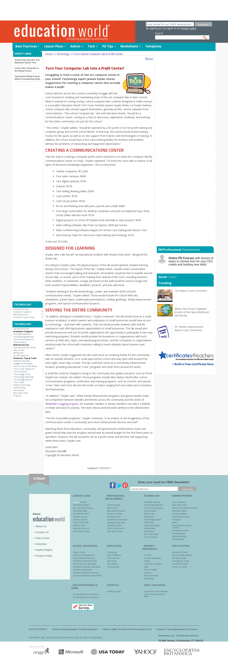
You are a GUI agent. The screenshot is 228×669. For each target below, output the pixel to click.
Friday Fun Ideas (179, 567)
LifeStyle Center (114, 591)
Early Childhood (114, 555)
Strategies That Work (116, 523)
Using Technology (21, 385)
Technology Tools (21, 374)
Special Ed (111, 561)
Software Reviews (21, 360)
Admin (75, 46)
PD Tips (107, 46)
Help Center (42, 538)
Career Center (79, 552)
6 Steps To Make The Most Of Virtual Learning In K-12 (127, 629)
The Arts (147, 555)
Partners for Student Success (185, 508)
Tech (91, 46)
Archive (82, 502)
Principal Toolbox (179, 514)
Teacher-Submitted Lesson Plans (87, 575)
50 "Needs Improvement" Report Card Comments (189, 328)
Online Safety (19, 342)
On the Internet (20, 355)
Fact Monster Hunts (180, 561)
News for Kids (79, 525)
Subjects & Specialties (82, 570)
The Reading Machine (23, 336)
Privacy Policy (43, 555)
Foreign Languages (152, 558)
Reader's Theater (114, 514)
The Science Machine (23, 339)
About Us (40, 526)
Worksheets (129, 46)
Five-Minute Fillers (81, 514)
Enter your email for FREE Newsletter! (164, 482)
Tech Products (20, 371)
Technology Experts (22, 379)
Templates (153, 46)
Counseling (112, 552)
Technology (149, 578)
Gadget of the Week (22, 363)
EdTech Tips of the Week (25, 366)
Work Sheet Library (81, 531)
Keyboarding (19, 387)
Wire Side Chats (20, 393)
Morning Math (178, 539)
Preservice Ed (113, 558)
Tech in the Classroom (24, 368)
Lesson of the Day (81, 522)
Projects (17, 395)
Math (146, 567)
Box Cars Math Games (83, 508)
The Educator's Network (187, 636)
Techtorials (18, 390)
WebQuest (18, 352)
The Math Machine (22, 334)
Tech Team (18, 382)
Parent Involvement (180, 517)
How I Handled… (179, 502)
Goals (174, 522)
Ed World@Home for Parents (85, 594)
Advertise (41, 543)
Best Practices (26, 46)
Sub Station (112, 564)
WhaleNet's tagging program (61, 403)
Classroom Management (83, 555)
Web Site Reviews (115, 531)
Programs (176, 520)
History (147, 561)
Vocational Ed (113, 567)
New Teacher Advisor (116, 511)
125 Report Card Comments (191, 290)
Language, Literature (153, 564)
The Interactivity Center (24, 347)
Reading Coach (114, 517)
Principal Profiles (179, 511)
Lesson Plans (53, 46)
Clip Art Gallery (113, 505)
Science (147, 573)
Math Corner (112, 508)
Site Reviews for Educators (85, 564)
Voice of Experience (115, 528)
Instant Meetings (179, 536)
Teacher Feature (114, 525)
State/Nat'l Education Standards (87, 567)
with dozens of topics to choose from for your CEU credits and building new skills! (191, 261)
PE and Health (150, 570)
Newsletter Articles (81, 505)
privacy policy (188, 28)
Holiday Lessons (80, 517)
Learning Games (80, 520)
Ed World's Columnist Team (85, 561)
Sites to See (18, 350)
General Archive (21, 309)
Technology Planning (23, 377)
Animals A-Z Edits (180, 552)
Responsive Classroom (117, 520)
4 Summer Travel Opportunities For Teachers (177, 629)
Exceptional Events (180, 530)
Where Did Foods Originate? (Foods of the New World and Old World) (192, 312)
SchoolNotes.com (166, 636)
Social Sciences (151, 575)
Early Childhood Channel (84, 558)
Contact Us (42, 532)
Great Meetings (178, 533)
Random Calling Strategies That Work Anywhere (75, 629)
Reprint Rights (43, 549)
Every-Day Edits (80, 511)
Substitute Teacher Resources (86, 573)
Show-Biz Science (81, 528)
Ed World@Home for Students (86, 597)
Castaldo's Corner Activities (156, 591)
